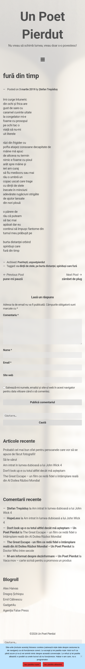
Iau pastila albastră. (53, 664)
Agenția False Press (16, 610)
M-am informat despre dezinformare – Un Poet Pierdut (42, 556)
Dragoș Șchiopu (13, 594)
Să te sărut (10, 459)
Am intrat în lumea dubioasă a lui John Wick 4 (32, 465)
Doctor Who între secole (18, 551)
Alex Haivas (10, 588)
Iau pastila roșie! (31, 664)
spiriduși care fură (67, 266)
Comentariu (11, 315)
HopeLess (13, 518)
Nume (7, 350)
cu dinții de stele (25, 266)
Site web (8, 375)
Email (7, 362)
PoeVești (23, 262)
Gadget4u (9, 605)
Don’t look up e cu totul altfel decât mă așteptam (34, 471)
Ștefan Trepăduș (48, 89)
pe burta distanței (46, 266)
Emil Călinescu (12, 599)
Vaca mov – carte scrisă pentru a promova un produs (37, 560)
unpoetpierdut (37, 262)
